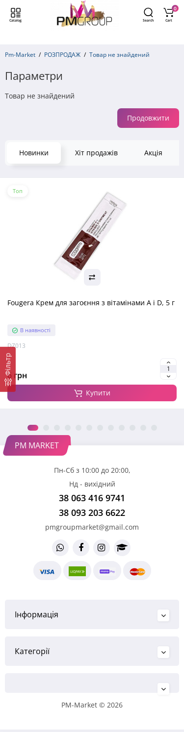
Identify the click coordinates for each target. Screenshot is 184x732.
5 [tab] (78, 428)
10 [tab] (132, 428)
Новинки (34, 152)
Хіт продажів (96, 152)
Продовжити (148, 117)
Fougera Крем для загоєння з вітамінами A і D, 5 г (91, 302)
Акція (153, 152)
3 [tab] (57, 428)
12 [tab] (154, 428)
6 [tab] (89, 428)
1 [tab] (32, 428)
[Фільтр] (8, 369)
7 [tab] (100, 428)
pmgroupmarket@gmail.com (92, 527)
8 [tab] (111, 428)
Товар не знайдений (119, 54)
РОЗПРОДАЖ (62, 54)
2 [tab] (46, 428)
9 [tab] (122, 428)
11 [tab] (143, 428)
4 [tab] (68, 428)
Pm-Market (20, 54)
